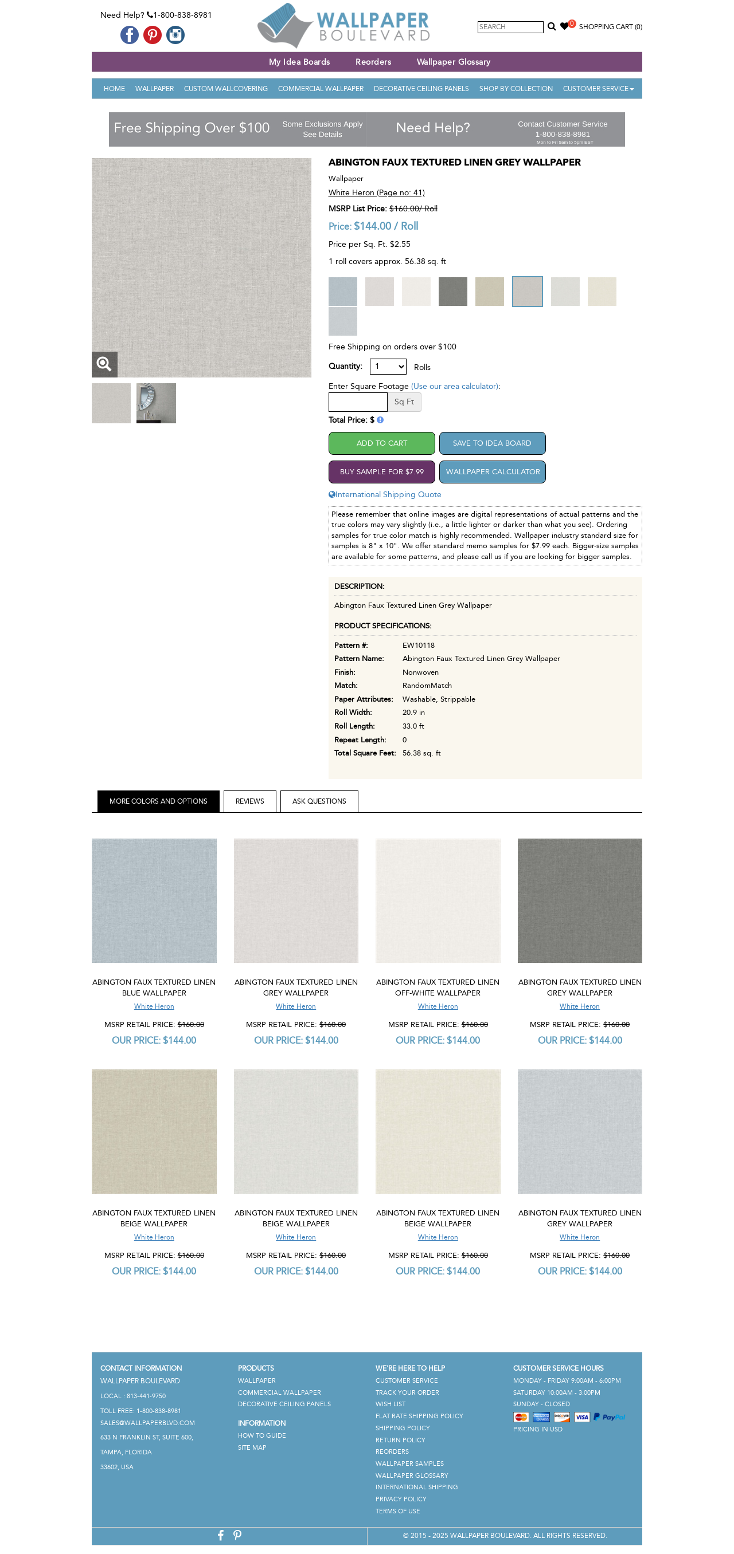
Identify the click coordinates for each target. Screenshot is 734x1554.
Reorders (373, 62)
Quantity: (345, 366)
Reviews (250, 801)
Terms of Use (398, 1511)
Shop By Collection (516, 89)
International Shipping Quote (385, 494)
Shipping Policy (403, 1428)
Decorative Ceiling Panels (421, 89)
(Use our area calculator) (454, 386)
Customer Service (598, 89)
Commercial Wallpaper (321, 89)
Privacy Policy (401, 1499)
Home (114, 89)
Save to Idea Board (492, 443)
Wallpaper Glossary (454, 62)
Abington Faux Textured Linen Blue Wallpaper (154, 987)
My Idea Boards (299, 62)
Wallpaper (154, 89)
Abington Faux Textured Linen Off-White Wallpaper (437, 987)
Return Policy (400, 1440)
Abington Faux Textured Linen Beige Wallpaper (154, 1218)
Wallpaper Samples (410, 1464)
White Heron (154, 1006)
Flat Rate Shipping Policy (419, 1416)
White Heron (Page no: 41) (377, 193)
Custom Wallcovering (226, 89)
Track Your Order (407, 1392)
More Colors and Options (159, 801)
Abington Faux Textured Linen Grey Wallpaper (296, 987)
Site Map (252, 1447)
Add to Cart (382, 443)
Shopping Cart (610, 27)
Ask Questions (319, 801)
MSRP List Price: (358, 209)
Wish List (390, 1404)
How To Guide (262, 1435)
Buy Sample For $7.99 (382, 471)
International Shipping (417, 1487)
